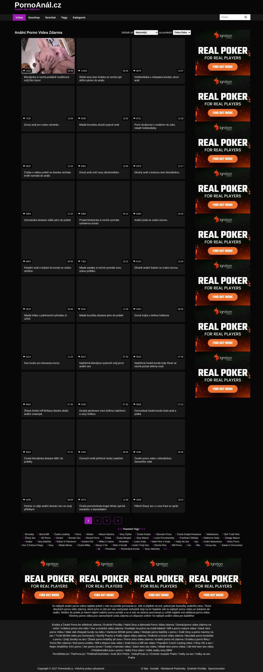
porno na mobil (147, 628)
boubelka (123, 541)
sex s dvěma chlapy (31, 545)
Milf (142, 643)
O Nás (144, 668)
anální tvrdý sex (140, 545)
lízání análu (139, 541)
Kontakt (154, 668)
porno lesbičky (104, 639)
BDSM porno (125, 632)
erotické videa (106, 628)
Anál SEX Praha (120, 653)
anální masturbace (212, 541)
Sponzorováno (216, 668)
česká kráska (143, 534)
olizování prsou (163, 534)
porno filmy (202, 639)
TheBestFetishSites (98, 653)
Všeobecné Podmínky (173, 668)
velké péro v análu (160, 541)
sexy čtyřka (125, 534)
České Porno (70, 624)
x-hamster (118, 646)
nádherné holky (210, 538)
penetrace (110, 549)
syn (195, 541)
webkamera (211, 534)
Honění (58, 538)
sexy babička (43, 541)
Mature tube (109, 643)
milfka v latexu (105, 541)
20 (98, 549)
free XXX (69, 646)
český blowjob (123, 538)
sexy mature (142, 538)
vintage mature (231, 538)
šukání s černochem (231, 545)
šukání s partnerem (65, 541)
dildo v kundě (119, 545)
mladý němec (64, 545)
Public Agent (123, 635)
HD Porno (45, 538)
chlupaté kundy (85, 632)
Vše (165, 549)
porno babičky (159, 632)
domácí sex (74, 538)
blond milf (43, 534)
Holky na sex (186, 653)
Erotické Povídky (112, 624)
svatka (28, 541)
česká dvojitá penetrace (188, 534)
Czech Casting (177, 643)
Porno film (55, 643)
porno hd (169, 639)
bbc (197, 545)
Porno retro (130, 639)
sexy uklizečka (151, 549)
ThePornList (77, 653)
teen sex (202, 646)
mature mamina (105, 534)
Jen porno (89, 646)
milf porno (176, 545)
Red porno (79, 643)
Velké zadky (153, 650)
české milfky (83, 545)
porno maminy (202, 632)
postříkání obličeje (188, 538)
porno (77, 534)
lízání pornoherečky (163, 538)
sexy (50, 545)
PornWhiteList (61, 653)
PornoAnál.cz (38, 7)
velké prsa (108, 650)
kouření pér (86, 541)
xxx (188, 545)
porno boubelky (205, 635)
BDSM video (70, 635)
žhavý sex (29, 538)
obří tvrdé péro (231, 534)
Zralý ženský (70, 639)
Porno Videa (158, 624)
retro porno (232, 541)
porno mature (181, 628)
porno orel (77, 628)
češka (107, 538)
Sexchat (50, 17)
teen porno (172, 646)
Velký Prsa (131, 650)
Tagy (64, 17)
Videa (19, 17)
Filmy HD (199, 643)
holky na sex (181, 541)
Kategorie (79, 17)
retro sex (144, 646)
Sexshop (34, 17)
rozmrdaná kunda (129, 549)
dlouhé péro (160, 545)
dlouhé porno (91, 538)
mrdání (89, 534)
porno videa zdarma (196, 624)
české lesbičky (61, 534)
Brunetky (28, 534)
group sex (210, 545)
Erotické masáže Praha (163, 653)
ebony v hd (100, 545)
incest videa (167, 635)
